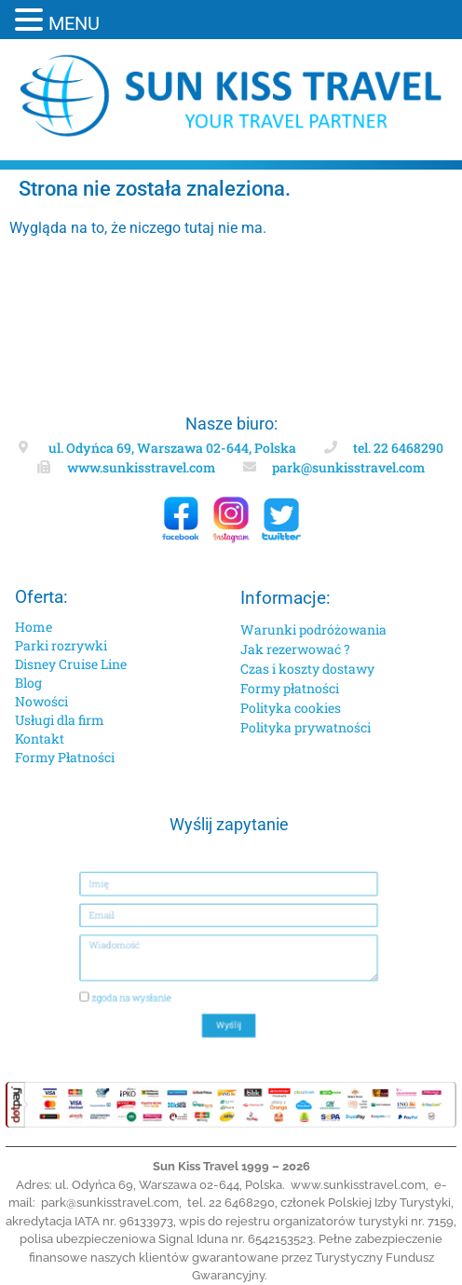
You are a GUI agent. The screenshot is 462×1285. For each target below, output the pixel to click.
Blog (28, 682)
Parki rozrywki (61, 645)
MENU (74, 23)
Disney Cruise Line (71, 663)
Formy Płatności (65, 757)
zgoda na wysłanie (156, 986)
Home (33, 626)
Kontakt (39, 738)
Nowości (41, 701)
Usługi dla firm (59, 719)
